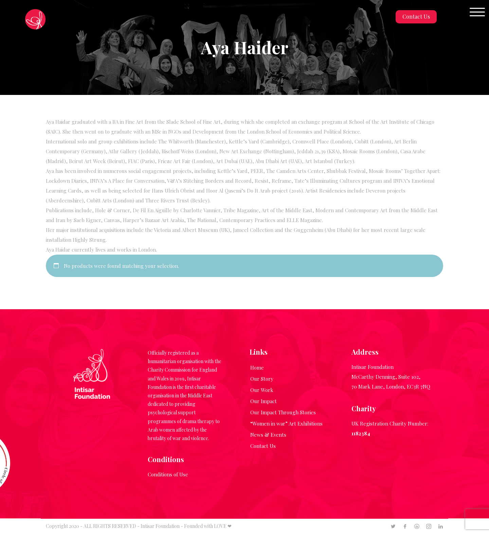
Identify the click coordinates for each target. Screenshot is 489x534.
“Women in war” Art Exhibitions (286, 423)
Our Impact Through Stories (283, 412)
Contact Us (416, 16)
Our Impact (263, 401)
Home (257, 367)
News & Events (268, 434)
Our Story (261, 378)
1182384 (360, 433)
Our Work (261, 390)
